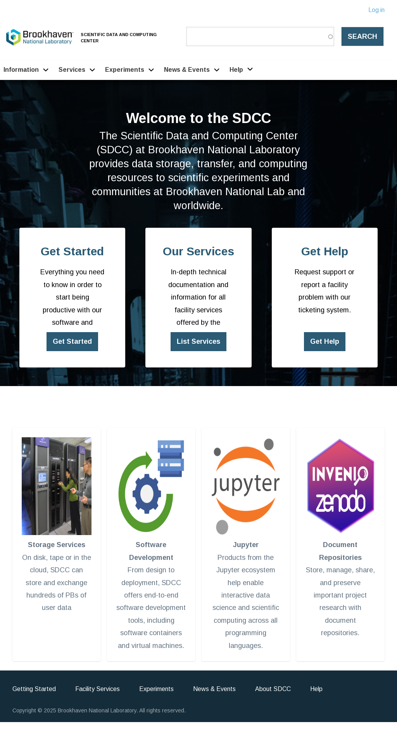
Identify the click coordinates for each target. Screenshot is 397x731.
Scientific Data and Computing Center (119, 37)
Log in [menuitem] (376, 10)
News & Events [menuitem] (187, 69)
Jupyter (246, 545)
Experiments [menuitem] (124, 69)
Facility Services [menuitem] (97, 689)
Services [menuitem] (72, 69)
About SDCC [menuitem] (273, 689)
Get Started (72, 341)
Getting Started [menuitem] (34, 689)
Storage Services (56, 545)
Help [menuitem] (236, 69)
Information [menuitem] (21, 69)
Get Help (324, 341)
